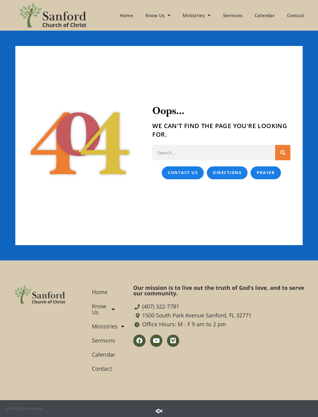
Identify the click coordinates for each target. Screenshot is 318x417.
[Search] (282, 152)
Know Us (158, 15)
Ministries (196, 15)
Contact (295, 15)
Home (126, 15)
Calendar (265, 15)
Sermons (232, 15)
